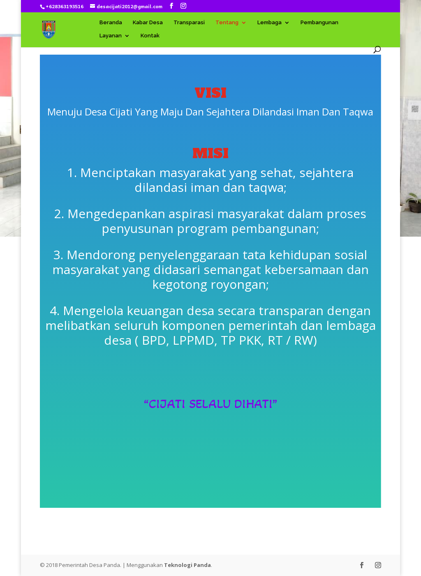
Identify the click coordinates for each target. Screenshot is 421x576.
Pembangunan (319, 22)
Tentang (226, 22)
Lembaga (269, 22)
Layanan (110, 36)
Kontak (150, 36)
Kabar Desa (148, 22)
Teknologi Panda (187, 565)
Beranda (110, 22)
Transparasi (189, 22)
